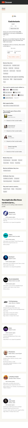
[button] (16, 98)
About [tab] (3, 8)
